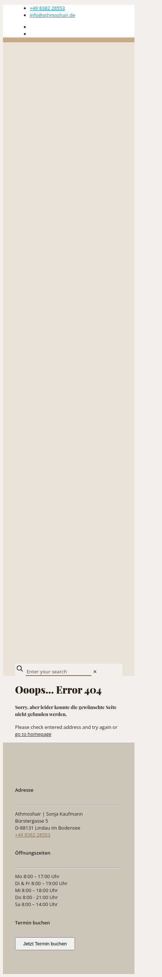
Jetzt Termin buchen (45, 943)
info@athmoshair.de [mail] (52, 15)
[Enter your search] (58, 672)
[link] (95, 671)
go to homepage (33, 734)
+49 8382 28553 (32, 834)
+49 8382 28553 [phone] (47, 8)
